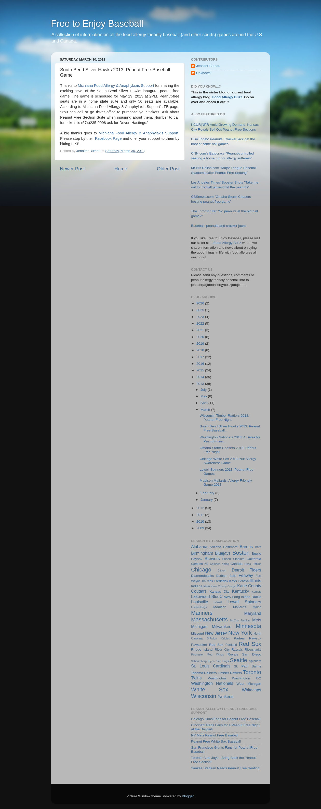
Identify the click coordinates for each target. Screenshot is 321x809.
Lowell (217, 602)
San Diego (251, 654)
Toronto (252, 672)
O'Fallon (212, 638)
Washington (217, 678)
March (205, 410)
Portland (231, 645)
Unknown (203, 73)
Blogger (188, 796)
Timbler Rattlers (230, 673)
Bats (258, 547)
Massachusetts (209, 619)
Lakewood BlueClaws (211, 596)
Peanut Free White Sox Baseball (216, 741)
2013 (200, 384)
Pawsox (255, 638)
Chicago (201, 569)
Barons (246, 546)
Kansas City (219, 591)
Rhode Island (202, 649)
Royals (233, 654)
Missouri (197, 633)
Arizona (215, 547)
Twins (196, 678)
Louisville (199, 601)
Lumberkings (199, 607)
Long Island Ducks (246, 597)
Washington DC (246, 678)
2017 (200, 357)
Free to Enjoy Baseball (97, 23)
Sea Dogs (222, 661)
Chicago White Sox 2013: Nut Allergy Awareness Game (228, 461)
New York (240, 633)
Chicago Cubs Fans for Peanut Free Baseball (225, 719)
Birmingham (202, 553)
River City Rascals (229, 649)
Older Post (168, 168)
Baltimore (230, 547)
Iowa (206, 586)
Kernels (256, 591)
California (254, 559)
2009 (200, 528)
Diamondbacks (202, 576)
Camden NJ (199, 564)
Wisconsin (203, 696)
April (204, 403)
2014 (200, 377)
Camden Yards (219, 563)
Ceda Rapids (252, 563)
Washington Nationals (212, 683)
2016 (200, 364)
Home (120, 168)
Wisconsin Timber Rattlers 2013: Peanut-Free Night (224, 418)
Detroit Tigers (246, 570)
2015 (200, 370)
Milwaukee (221, 626)
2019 (200, 343)
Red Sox (250, 644)
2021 (200, 330)
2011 (200, 515)
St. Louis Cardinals (210, 666)
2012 (200, 508)
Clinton (222, 570)
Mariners (201, 613)
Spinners (255, 661)
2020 (200, 337)
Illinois (255, 580)
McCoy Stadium (240, 620)
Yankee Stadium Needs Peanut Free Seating (225, 768)
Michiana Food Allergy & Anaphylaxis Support (116, 85)
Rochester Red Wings (207, 654)
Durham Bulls (226, 576)
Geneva (243, 581)
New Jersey (216, 633)
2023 (200, 317)
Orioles (225, 638)
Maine (257, 607)
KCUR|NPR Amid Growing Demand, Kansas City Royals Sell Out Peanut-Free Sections (226, 130)
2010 (200, 521)
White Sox (209, 689)
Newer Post (72, 168)
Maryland (252, 613)
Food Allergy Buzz (227, 97)
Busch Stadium (233, 559)
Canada (237, 564)
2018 (200, 350)
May (204, 396)
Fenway (246, 575)
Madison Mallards (229, 607)
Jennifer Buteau (208, 66)
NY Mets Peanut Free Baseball (214, 735)
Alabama (199, 546)
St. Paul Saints (247, 666)
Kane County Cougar (223, 586)
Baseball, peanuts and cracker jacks (218, 226)
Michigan (199, 626)
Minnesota (248, 626)
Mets (256, 620)
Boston (240, 553)
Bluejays (223, 553)
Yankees (225, 696)
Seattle (238, 660)
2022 (200, 323)
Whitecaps (251, 690)
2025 (200, 310)
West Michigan (248, 684)
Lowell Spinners (244, 601)
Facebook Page (108, 138)
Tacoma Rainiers (204, 673)
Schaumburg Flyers (203, 661)
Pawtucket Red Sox (207, 645)
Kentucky (240, 591)
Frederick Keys (225, 581)
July (204, 390)
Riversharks (253, 649)
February (207, 493)
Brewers (212, 558)
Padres (239, 638)
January (207, 499)
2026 (200, 303)
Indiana (196, 586)
